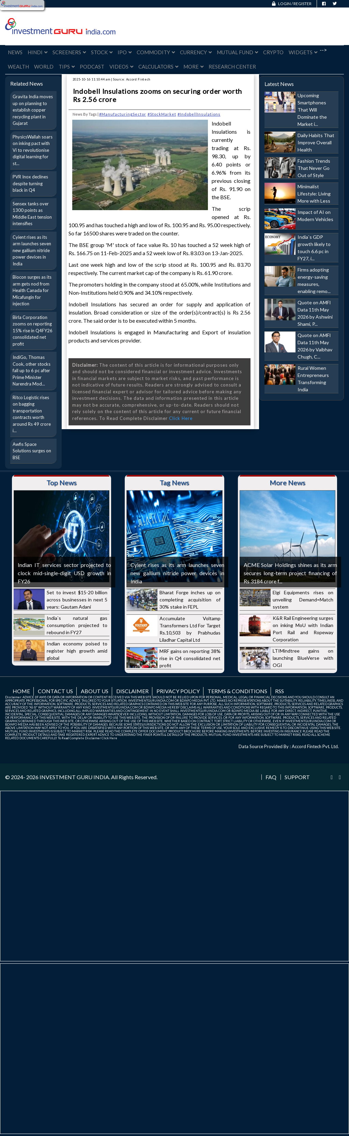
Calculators (158, 66)
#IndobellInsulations (199, 114)
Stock (101, 52)
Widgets (303, 52)
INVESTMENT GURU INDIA (74, 777)
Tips (67, 66)
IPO (125, 52)
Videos (121, 66)
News (15, 52)
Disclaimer (132, 691)
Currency (196, 52)
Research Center (232, 66)
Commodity (156, 52)
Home (21, 691)
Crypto (273, 52)
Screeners (69, 52)
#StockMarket (162, 114)
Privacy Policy (178, 691)
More (193, 66)
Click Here (181, 418)
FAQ (270, 777)
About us (94, 691)
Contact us (55, 691)
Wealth (18, 66)
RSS (279, 691)
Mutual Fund (237, 52)
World (44, 66)
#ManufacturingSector (122, 114)
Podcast (92, 66)
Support (297, 777)
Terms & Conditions (237, 691)
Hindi (37, 52)
